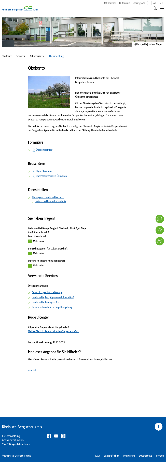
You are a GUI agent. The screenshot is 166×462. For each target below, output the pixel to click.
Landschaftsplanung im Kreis (46, 302)
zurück (32, 370)
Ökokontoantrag (44, 149)
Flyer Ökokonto (44, 171)
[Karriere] (159, 230)
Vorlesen (111, 3)
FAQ (97, 455)
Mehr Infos (36, 241)
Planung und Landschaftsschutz (48, 197)
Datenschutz (145, 455)
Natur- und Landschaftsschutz (50, 201)
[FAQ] (159, 218)
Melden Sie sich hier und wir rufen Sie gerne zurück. (53, 331)
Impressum (129, 455)
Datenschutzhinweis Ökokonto (51, 176)
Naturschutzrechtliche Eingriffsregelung (52, 307)
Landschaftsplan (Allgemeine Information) (53, 297)
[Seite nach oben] (159, 427)
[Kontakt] (159, 241)
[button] (162, 8)
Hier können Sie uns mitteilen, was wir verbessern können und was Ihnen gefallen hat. (70, 359)
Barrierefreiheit (111, 455)
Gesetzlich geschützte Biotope (47, 292)
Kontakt (160, 455)
